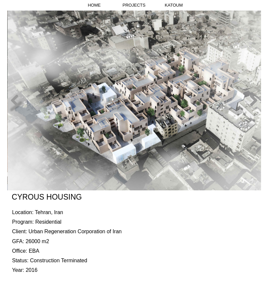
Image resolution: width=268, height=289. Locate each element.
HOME (94, 5)
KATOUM (174, 5)
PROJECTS (134, 5)
